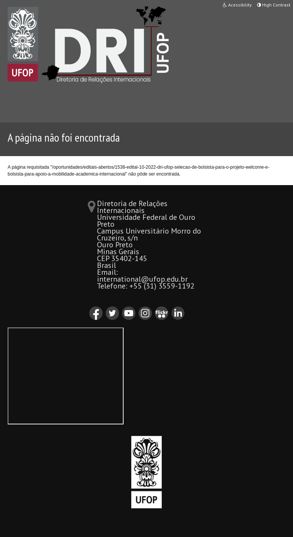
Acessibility (237, 5)
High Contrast (273, 5)
